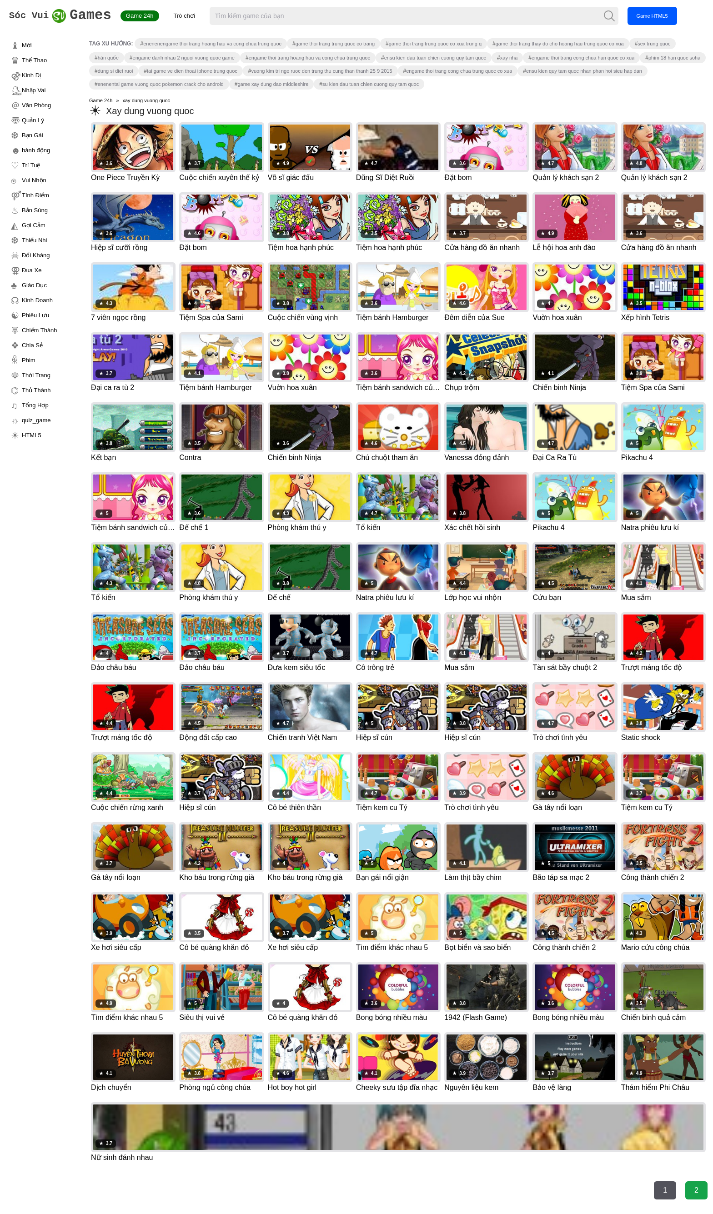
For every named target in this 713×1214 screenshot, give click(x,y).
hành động (36, 150)
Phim (28, 360)
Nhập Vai (33, 90)
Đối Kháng (36, 255)
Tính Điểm (35, 195)
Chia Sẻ (32, 345)
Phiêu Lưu (35, 315)
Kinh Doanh (37, 300)
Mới (27, 45)
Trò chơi (204, 15)
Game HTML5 (672, 16)
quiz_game (36, 420)
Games (70, 16)
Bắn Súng (35, 210)
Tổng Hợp (35, 405)
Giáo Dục (34, 285)
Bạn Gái (32, 135)
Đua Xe (31, 270)
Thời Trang (36, 375)
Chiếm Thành (39, 330)
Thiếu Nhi (34, 240)
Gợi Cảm (33, 225)
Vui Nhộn (34, 180)
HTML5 (31, 435)
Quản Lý (33, 120)
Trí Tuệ (31, 165)
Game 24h (160, 15)
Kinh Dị (31, 75)
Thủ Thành (36, 390)
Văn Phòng (36, 105)
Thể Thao (34, 60)
